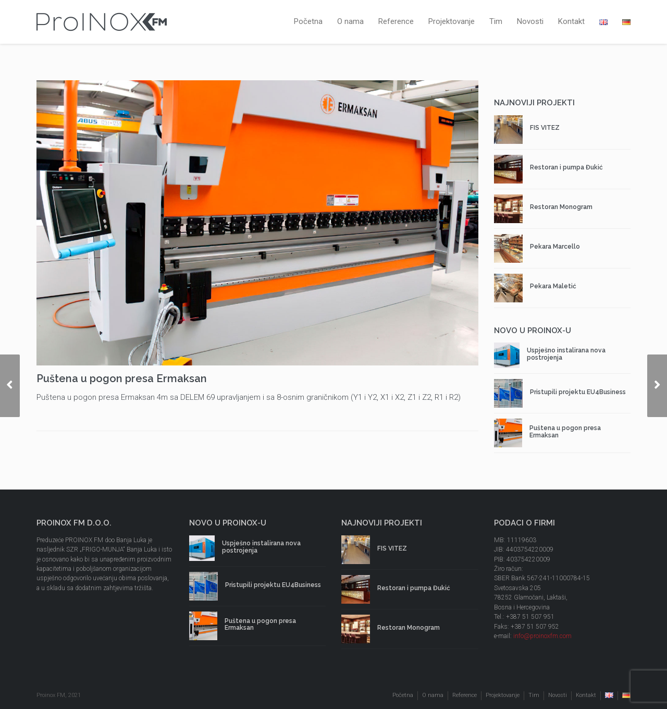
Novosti (530, 21)
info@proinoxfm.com (542, 636)
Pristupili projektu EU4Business (578, 392)
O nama (350, 21)
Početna (308, 21)
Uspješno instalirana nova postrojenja (566, 354)
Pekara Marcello (555, 246)
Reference (396, 21)
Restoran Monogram (561, 207)
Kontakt (571, 21)
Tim (495, 21)
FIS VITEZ (545, 127)
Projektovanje (451, 21)
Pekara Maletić (553, 286)
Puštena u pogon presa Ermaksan (565, 431)
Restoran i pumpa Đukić (566, 167)
